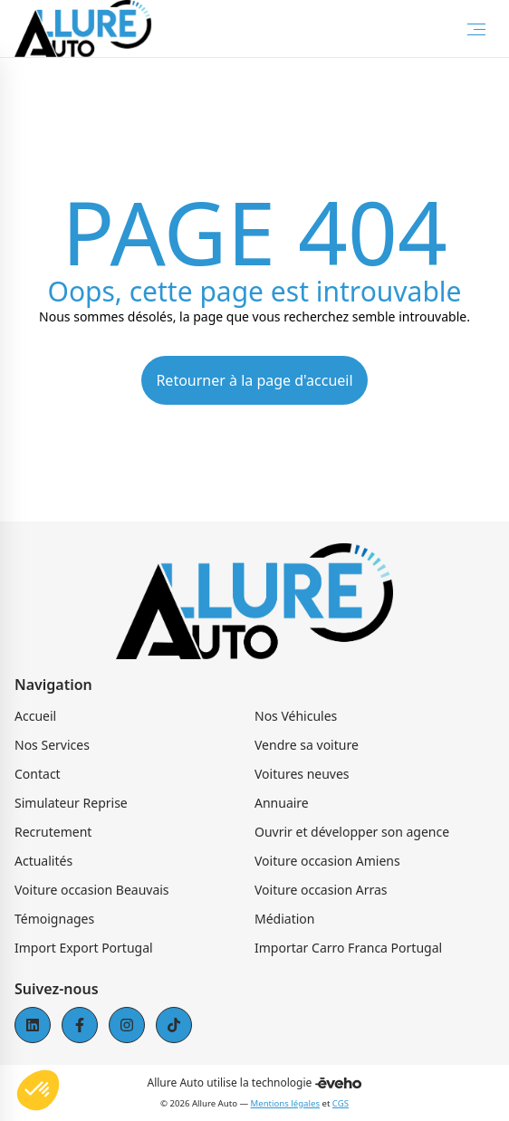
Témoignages (54, 918)
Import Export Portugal (83, 947)
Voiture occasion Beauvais (91, 889)
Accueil (35, 715)
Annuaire (281, 802)
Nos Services (52, 744)
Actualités (43, 860)
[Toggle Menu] (476, 29)
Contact (37, 773)
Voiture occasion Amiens (327, 860)
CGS (340, 1103)
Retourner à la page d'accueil (254, 380)
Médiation (284, 918)
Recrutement (52, 831)
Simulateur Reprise (71, 802)
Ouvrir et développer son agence (351, 831)
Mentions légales (285, 1103)
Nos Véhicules (295, 715)
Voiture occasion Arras (321, 889)
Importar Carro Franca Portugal (348, 947)
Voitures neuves (302, 773)
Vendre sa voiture (306, 744)
